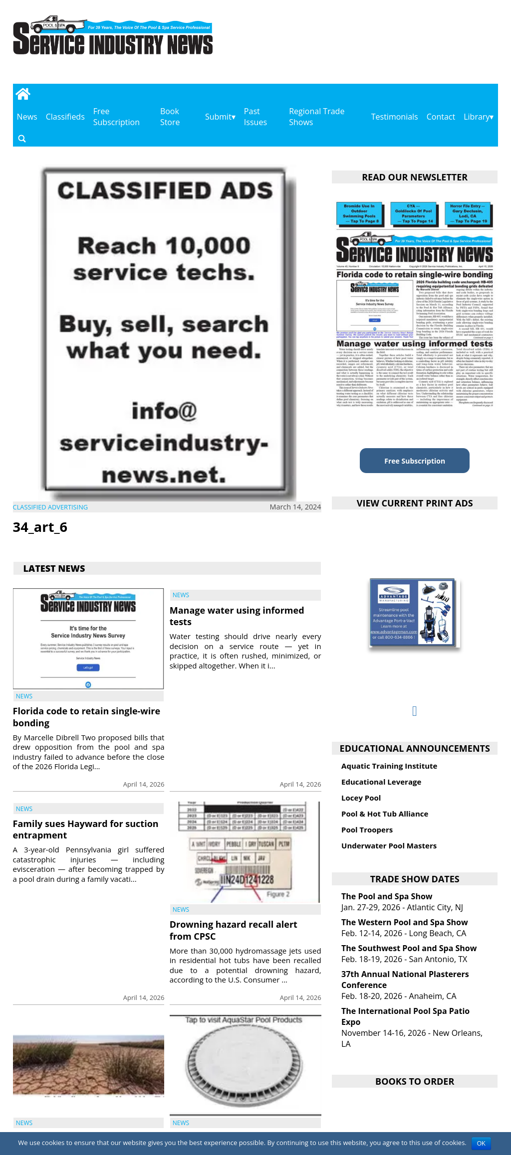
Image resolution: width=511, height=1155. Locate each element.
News (27, 116)
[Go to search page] (22, 138)
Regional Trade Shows (316, 117)
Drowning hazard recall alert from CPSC (233, 930)
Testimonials (394, 116)
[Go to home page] (23, 93)
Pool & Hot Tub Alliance (384, 814)
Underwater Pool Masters (389, 845)
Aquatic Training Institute (389, 766)
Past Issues (255, 117)
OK (481, 1143)
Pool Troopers (367, 829)
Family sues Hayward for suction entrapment (86, 829)
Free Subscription (116, 117)
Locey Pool (361, 798)
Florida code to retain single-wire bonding (86, 716)
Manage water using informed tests (237, 616)
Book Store (170, 117)
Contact (441, 116)
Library (477, 116)
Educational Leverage (381, 782)
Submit (218, 116)
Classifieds (65, 116)
